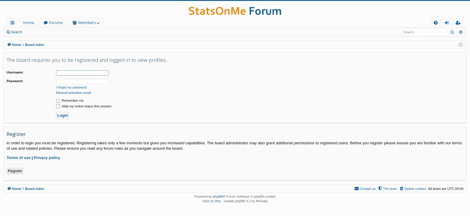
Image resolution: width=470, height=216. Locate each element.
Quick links (13, 23)
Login (35, 32)
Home (28, 22)
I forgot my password (71, 87)
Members (87, 22)
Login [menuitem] (448, 23)
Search (16, 32)
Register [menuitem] (459, 23)
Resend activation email (73, 92)
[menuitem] (435, 22)
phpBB (218, 196)
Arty (218, 201)
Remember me (70, 100)
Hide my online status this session (84, 106)
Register (55, 32)
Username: (15, 72)
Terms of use (19, 157)
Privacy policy (47, 157)
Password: (15, 81)
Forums (56, 22)
